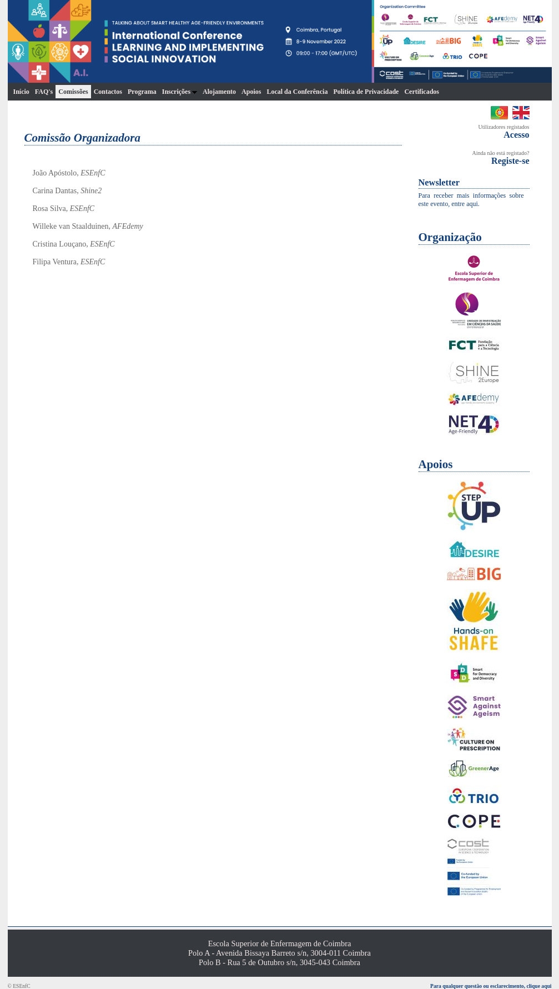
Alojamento (219, 92)
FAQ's (44, 92)
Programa (142, 92)
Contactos (108, 92)
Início (21, 92)
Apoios (251, 92)
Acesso (516, 134)
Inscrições (179, 92)
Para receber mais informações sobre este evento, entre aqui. (471, 200)
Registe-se (510, 160)
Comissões (73, 92)
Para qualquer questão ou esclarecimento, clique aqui (490, 986)
